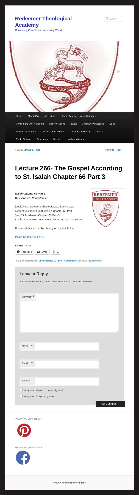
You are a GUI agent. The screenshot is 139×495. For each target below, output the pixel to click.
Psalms (99, 131)
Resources (42, 139)
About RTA (33, 116)
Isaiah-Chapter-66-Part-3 (30, 236)
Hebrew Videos (57, 123)
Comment (28, 297)
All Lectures (50, 116)
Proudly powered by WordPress (69, 483)
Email (27, 363)
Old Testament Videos (53, 131)
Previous (108, 150)
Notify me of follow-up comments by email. (44, 390)
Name (27, 345)
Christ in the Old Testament (30, 123)
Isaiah (74, 123)
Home (19, 116)
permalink (96, 261)
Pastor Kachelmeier (80, 131)
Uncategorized (46, 261)
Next (120, 150)
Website (26, 380)
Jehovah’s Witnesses (93, 123)
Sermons (57, 139)
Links (112, 123)
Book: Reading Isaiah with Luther (79, 116)
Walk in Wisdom (76, 139)
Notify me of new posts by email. (39, 396)
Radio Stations (23, 139)
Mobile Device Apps (26, 131)
